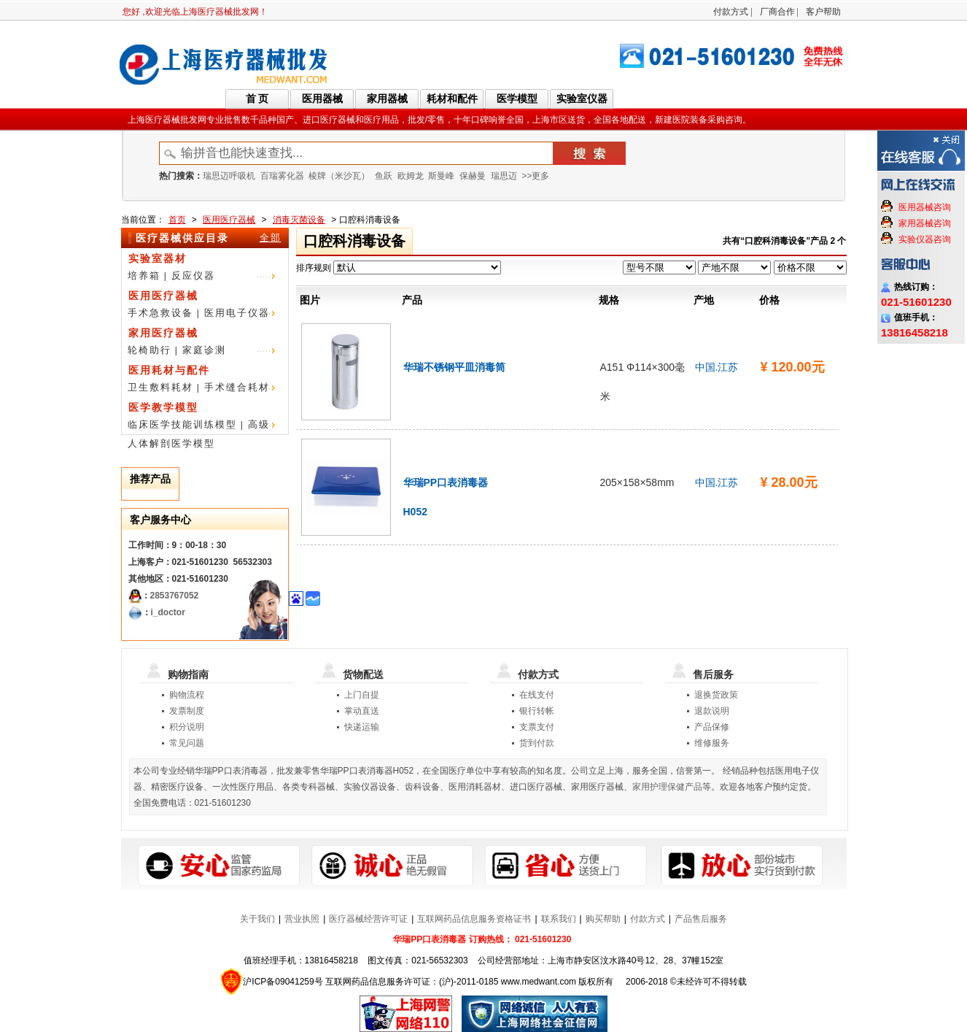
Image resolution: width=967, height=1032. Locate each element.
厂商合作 (777, 12)
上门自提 (361, 695)
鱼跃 (383, 176)
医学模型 (517, 98)
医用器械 (322, 98)
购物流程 (186, 695)
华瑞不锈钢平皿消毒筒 (454, 367)
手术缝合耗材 (237, 387)
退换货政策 (716, 695)
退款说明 (711, 711)
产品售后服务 (701, 919)
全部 (270, 237)
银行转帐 (536, 711)
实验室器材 (157, 258)
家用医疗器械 (163, 333)
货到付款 (536, 743)
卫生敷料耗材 (160, 387)
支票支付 (536, 727)
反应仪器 (193, 275)
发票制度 (186, 711)
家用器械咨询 (924, 223)
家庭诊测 (204, 349)
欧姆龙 (410, 176)
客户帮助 (823, 12)
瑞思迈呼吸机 (229, 176)
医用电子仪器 (237, 312)
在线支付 (536, 695)
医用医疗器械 (229, 220)
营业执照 (301, 919)
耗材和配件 (452, 98)
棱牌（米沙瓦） (339, 176)
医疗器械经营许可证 (368, 919)
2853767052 (174, 595)
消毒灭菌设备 (299, 220)
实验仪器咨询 (924, 239)
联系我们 (558, 919)
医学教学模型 (163, 407)
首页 (177, 220)
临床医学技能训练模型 (182, 424)
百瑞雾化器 (282, 176)
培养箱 (144, 275)
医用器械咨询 (924, 207)
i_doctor (168, 612)
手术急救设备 (160, 312)
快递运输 (361, 727)
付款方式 (730, 12)
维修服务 (711, 743)
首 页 (257, 98)
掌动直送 (361, 711)
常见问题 (186, 743)
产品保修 (711, 727)
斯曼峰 (441, 176)
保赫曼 (472, 176)
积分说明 (186, 727)
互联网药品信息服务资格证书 (474, 919)
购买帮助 (603, 919)
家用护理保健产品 (667, 787)
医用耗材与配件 (169, 370)
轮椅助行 (149, 349)
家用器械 (387, 98)
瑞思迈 (504, 176)
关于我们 (257, 919)
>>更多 (535, 176)
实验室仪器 (581, 98)
